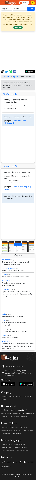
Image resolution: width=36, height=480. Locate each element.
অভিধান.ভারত (15, 416)
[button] (3, 246)
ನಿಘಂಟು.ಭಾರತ (30, 413)
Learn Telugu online (20, 444)
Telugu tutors (14, 427)
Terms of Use (27, 396)
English (15, 77)
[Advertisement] (18, 50)
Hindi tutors (4, 427)
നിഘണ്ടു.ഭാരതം (18, 413)
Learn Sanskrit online (22, 450)
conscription (17, 121)
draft (24, 121)
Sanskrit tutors (16, 433)
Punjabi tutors (18, 430)
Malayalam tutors (6, 430)
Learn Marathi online (20, 447)
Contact (3, 399)
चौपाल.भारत (24, 416)
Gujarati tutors (5, 433)
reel (3, 320)
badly (4, 314)
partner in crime (8, 268)
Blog (10, 396)
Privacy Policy (17, 396)
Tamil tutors (23, 427)
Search (31, 9)
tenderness (6, 281)
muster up (23, 187)
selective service (9, 123)
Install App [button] (18, 245)
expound (5, 341)
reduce (4, 329)
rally (29, 187)
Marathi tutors (28, 430)
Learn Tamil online (6, 447)
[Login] (33, 3)
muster (6, 93)
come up (16, 187)
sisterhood (6, 260)
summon (7, 189)
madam (5, 335)
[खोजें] (20, 9)
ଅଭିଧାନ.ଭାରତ (5, 416)
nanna (4, 274)
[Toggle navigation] (3, 2)
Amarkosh (6, 77)
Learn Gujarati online (7, 450)
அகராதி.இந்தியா (6, 413)
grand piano (6, 289)
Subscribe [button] (18, 27)
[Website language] (24, 3)
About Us (4, 396)
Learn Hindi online (6, 444)
